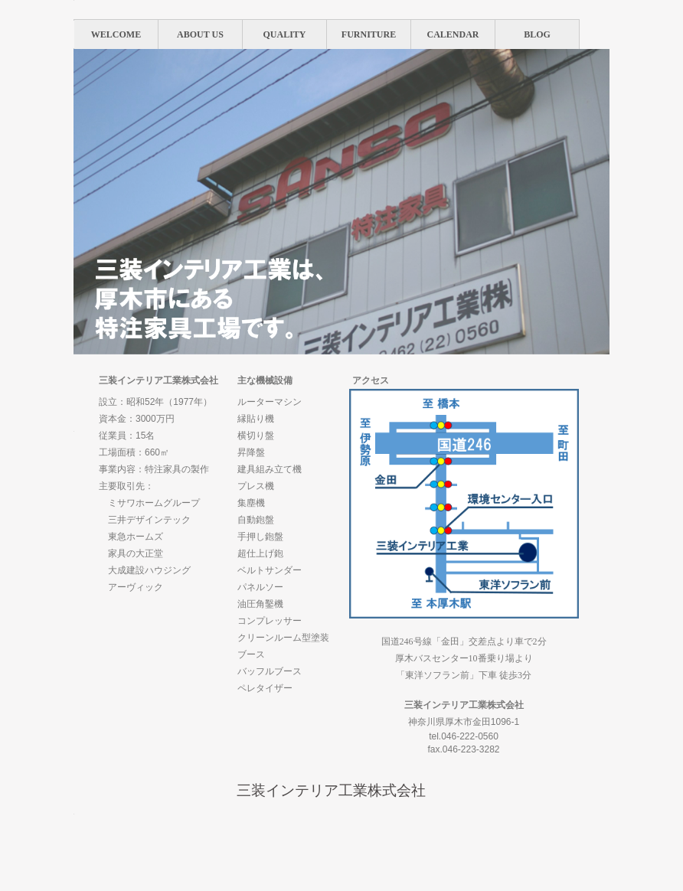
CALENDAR (452, 34)
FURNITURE (369, 34)
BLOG (537, 34)
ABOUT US (200, 34)
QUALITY (284, 34)
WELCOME (116, 34)
